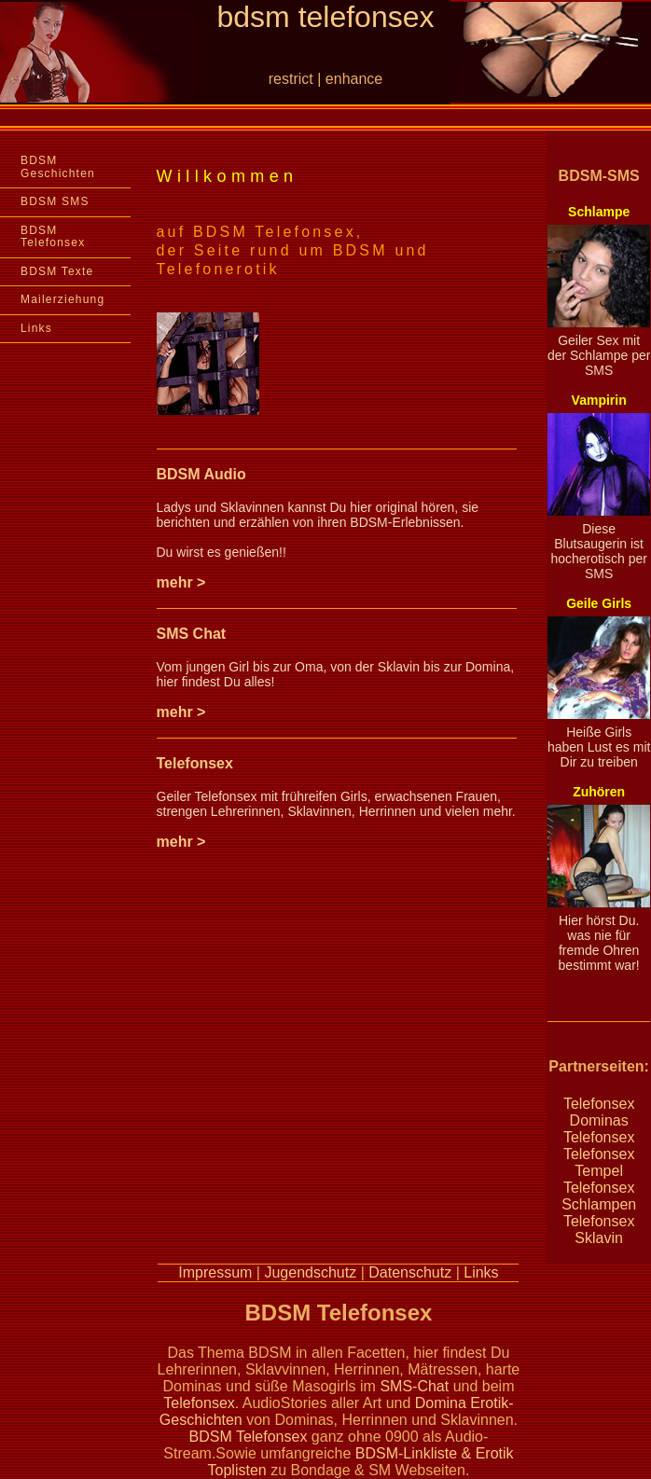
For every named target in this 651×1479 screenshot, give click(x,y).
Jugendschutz (310, 1272)
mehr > (181, 582)
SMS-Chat (414, 1386)
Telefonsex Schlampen (598, 1196)
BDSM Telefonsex (53, 237)
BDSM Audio (201, 474)
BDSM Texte (57, 271)
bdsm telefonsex (325, 17)
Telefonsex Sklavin (599, 1229)
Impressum (215, 1272)
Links (36, 328)
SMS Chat (192, 634)
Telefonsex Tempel (599, 1162)
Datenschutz (409, 1272)
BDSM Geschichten (58, 167)
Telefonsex (195, 763)
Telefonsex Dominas (599, 1112)
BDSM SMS (55, 201)
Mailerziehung (62, 299)
